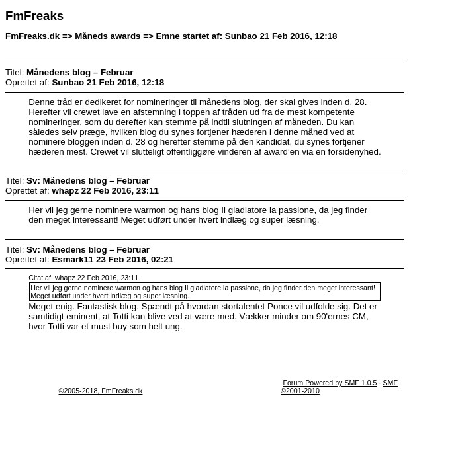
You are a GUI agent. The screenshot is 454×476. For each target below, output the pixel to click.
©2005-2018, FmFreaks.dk (101, 391)
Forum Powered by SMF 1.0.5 (330, 383)
